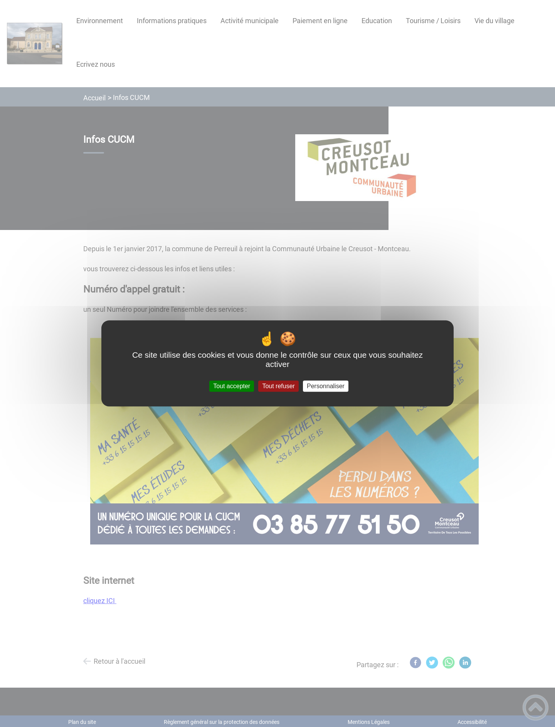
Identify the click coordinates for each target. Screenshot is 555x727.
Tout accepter (231, 386)
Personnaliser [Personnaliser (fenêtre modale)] (326, 386)
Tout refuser (278, 386)
